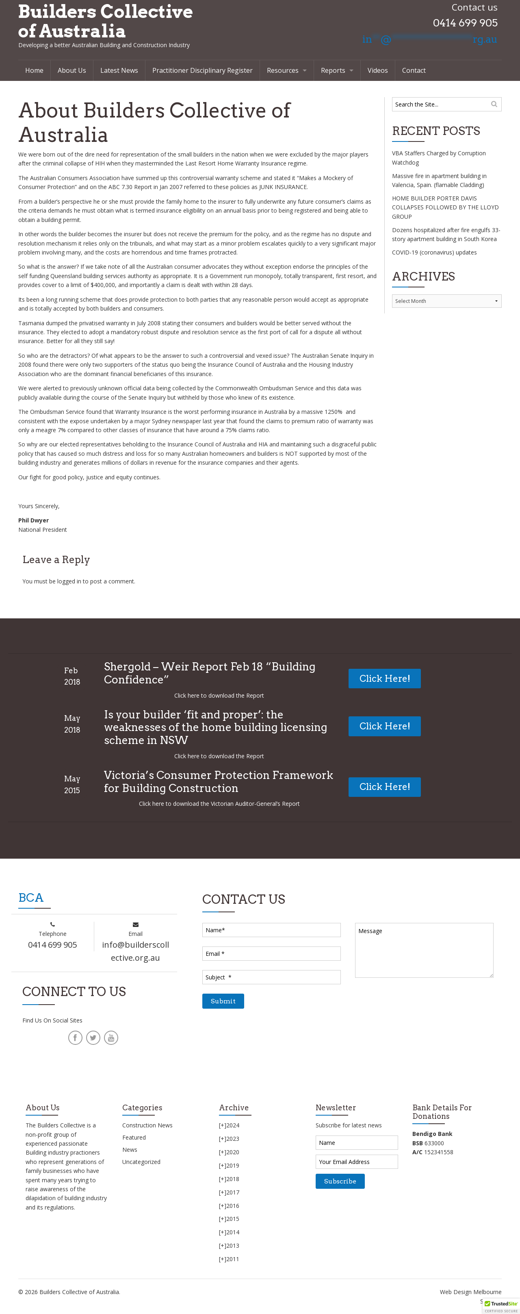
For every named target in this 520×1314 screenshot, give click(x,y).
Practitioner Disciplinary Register (202, 70)
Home (34, 70)
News (129, 1149)
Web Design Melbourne (471, 1292)
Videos (378, 70)
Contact (414, 70)
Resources (283, 70)
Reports (333, 70)
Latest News (119, 70)
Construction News (147, 1125)
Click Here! (385, 678)
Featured (134, 1137)
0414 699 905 (465, 23)
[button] (501, 1306)
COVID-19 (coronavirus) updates (434, 252)
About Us (72, 70)
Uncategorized (141, 1162)
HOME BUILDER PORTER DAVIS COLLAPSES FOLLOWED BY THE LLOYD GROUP (445, 207)
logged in (69, 581)
